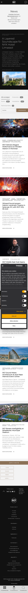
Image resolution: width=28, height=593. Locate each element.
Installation (14, 514)
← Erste (7, 467)
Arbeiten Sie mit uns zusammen (14, 564)
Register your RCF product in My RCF (21, 491)
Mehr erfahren (7, 69)
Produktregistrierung (14, 548)
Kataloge (14, 527)
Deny (14, 325)
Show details (20, 311)
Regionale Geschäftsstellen (14, 563)
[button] (14, 463)
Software (14, 529)
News (14, 566)
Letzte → (7, 478)
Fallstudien (14, 537)
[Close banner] (25, 265)
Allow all (14, 316)
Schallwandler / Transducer (14, 518)
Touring (14, 512)
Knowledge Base (14, 550)
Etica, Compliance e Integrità (14, 570)
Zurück (7, 471)
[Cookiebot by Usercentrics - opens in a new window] (16, 266)
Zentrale (14, 561)
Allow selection (14, 321)
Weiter (7, 474)
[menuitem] (14, 583)
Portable (14, 510)
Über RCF (14, 568)
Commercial (14, 516)
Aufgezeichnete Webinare (14, 552)
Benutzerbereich (14, 546)
